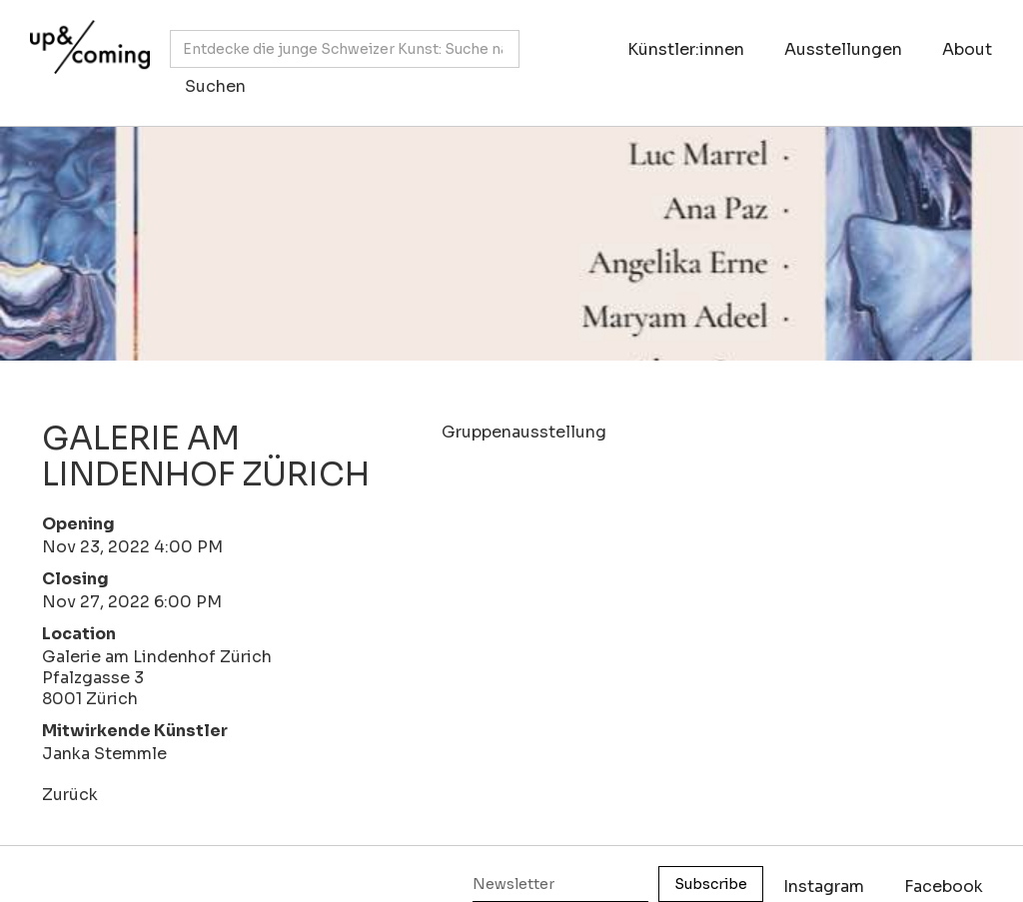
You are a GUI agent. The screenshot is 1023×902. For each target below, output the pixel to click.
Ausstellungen (843, 49)
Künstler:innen (685, 49)
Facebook (943, 886)
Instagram (823, 886)
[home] (85, 53)
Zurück (70, 794)
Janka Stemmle (104, 753)
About (967, 49)
